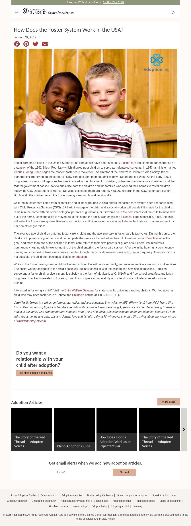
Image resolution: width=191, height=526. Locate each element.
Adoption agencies (72, 495)
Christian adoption (17, 500)
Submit (124, 472)
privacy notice (107, 518)
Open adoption (49, 495)
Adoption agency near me (75, 500)
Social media (101, 500)
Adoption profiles (122, 500)
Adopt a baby (99, 506)
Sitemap (137, 506)
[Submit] (173, 12)
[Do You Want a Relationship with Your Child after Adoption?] (95, 362)
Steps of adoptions (169, 500)
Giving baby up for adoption (132, 495)
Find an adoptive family (100, 495)
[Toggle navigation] (17, 11)
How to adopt (80, 506)
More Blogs (168, 401)
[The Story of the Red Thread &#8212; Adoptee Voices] (31, 428)
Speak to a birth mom (164, 495)
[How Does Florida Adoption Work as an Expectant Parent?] (116, 428)
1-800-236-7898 (113, 2)
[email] (82, 472)
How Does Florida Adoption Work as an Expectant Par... (115, 441)
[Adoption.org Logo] (48, 11)
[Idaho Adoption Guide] (74, 428)
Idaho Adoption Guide (73, 446)
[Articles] (184, 429)
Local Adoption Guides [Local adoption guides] (23, 495)
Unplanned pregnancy (44, 500)
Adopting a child (120, 506)
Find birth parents (58, 506)
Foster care (128, 162)
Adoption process (145, 500)
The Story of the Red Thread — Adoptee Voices (29, 441)
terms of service (85, 518)
